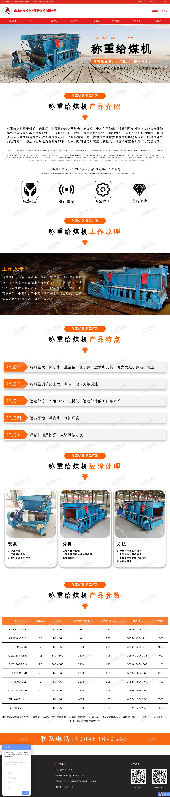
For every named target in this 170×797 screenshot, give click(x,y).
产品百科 (116, 21)
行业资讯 (136, 21)
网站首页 (13, 21)
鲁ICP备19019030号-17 (64, 787)
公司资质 (75, 21)
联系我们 (152, 2)
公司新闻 (95, 21)
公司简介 (164, 2)
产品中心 (141, 2)
